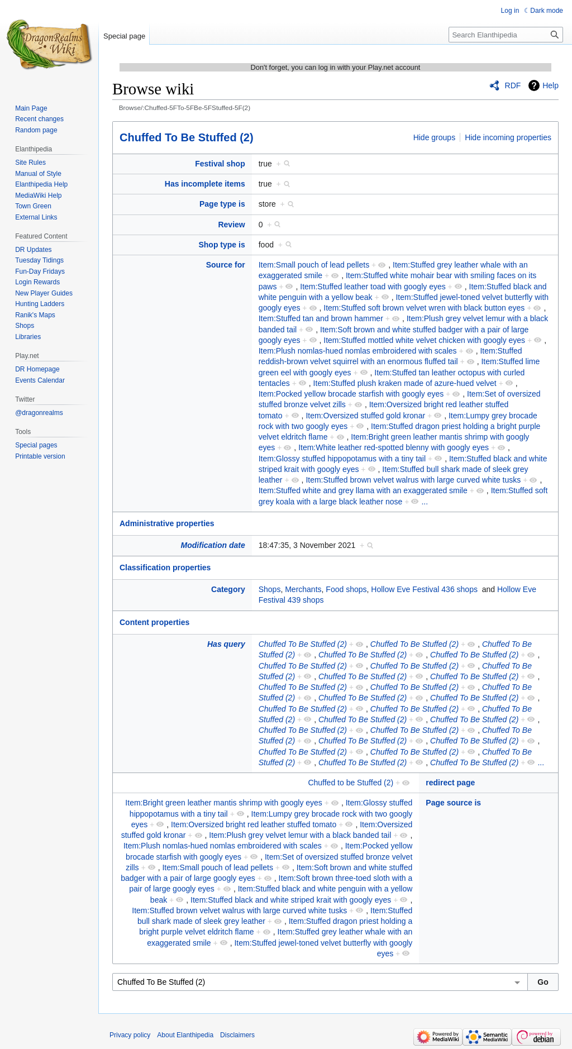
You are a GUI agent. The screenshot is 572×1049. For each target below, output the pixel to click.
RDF (513, 85)
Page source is (453, 802)
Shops (270, 589)
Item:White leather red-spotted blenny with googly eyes (393, 447)
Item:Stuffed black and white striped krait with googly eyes (290, 899)
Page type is (222, 203)
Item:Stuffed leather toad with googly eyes (372, 286)
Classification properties (165, 567)
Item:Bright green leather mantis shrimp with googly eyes (223, 802)
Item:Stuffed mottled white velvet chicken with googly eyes (424, 340)
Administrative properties (167, 523)
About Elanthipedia (185, 1035)
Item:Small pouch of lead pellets (314, 264)
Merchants (303, 589)
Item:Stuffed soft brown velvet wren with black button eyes (424, 307)
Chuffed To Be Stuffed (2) (187, 137)
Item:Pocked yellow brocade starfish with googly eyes (351, 393)
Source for (225, 264)
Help (550, 85)
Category (228, 589)
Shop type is (221, 244)
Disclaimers (237, 1035)
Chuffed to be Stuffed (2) (350, 782)
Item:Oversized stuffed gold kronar (365, 415)
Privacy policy (129, 1035)
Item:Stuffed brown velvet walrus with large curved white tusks (413, 479)
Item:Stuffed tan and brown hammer (321, 318)
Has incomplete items (205, 183)
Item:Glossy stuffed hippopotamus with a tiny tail (342, 458)
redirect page (450, 782)
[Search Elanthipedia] (506, 34)
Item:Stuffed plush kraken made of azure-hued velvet (405, 383)
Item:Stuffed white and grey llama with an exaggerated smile (363, 490)
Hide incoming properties (508, 137)
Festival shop (220, 163)
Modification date (213, 545)
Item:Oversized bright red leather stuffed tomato (253, 824)
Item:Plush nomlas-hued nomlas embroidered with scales (358, 350)
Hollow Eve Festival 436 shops (424, 589)
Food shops (346, 589)
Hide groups (434, 137)
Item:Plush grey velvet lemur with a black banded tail (300, 835)
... (424, 501)
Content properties (154, 622)
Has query (226, 644)
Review (231, 224)
